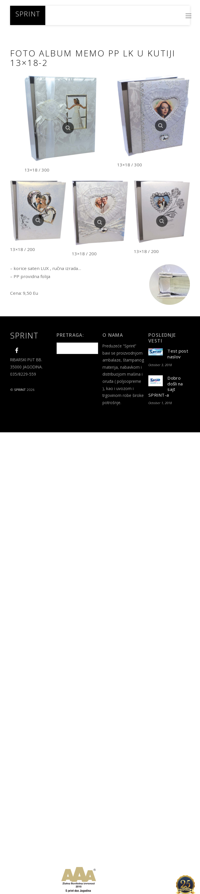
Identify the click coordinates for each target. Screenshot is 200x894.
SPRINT (20, 389)
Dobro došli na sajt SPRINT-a (165, 386)
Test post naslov (177, 353)
